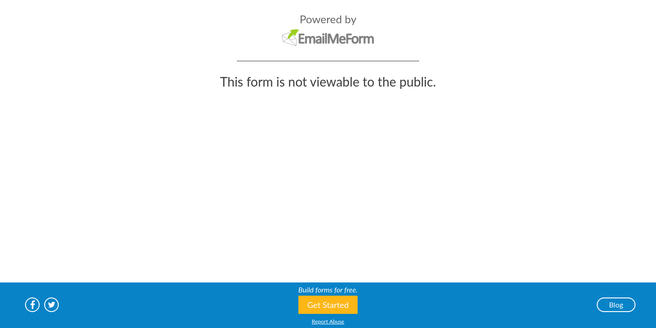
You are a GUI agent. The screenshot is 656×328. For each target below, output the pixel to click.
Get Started (328, 305)
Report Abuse (328, 321)
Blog (616, 304)
